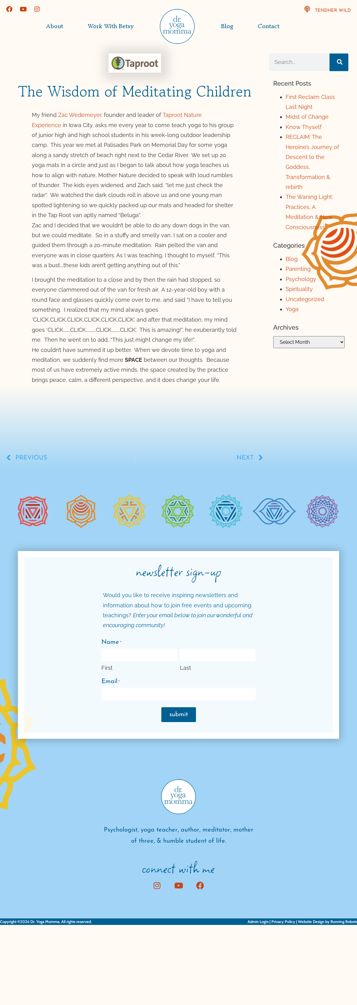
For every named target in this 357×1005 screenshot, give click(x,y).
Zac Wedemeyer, (80, 115)
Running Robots (343, 921)
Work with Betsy (111, 26)
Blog (227, 26)
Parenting (298, 269)
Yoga (292, 309)
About (54, 26)
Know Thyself (303, 127)
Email (110, 681)
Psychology (301, 279)
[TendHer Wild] (307, 9)
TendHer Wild (333, 10)
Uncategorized (305, 299)
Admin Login (258, 921)
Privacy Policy (283, 921)
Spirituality (299, 289)
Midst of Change (307, 116)
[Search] (338, 62)
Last (185, 668)
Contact (268, 26)
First (107, 668)
